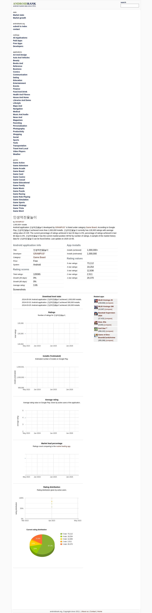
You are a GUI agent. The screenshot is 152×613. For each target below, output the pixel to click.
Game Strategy (19, 205)
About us (84, 611)
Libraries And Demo (22, 100)
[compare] (109, 303)
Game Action (19, 163)
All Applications (20, 38)
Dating (16, 77)
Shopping (17, 134)
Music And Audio (20, 114)
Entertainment (19, 83)
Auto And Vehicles (21, 58)
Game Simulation (21, 200)
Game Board (91, 227)
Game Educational (21, 183)
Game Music (18, 188)
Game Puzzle (19, 191)
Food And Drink (20, 92)
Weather (17, 154)
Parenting (17, 123)
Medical (16, 112)
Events (16, 86)
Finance (16, 89)
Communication (20, 75)
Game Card (18, 174)
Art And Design (20, 55)
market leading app (63, 446)
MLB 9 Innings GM (105, 306)
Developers (18, 46)
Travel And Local (20, 148)
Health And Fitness (21, 94)
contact (16, 29)
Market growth (19, 18)
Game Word (18, 211)
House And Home (21, 97)
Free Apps (17, 43)
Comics (16, 72)
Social (16, 137)
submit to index (20, 26)
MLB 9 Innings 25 (105, 300)
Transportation (19, 146)
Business (17, 69)
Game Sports (19, 202)
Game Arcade (19, 168)
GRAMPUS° (19, 222)
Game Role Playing (21, 197)
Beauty (16, 60)
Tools (15, 143)
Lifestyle (17, 103)
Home (99, 611)
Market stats (18, 15)
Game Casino (19, 177)
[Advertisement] (81, 4)
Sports (16, 140)
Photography (19, 129)
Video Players (19, 151)
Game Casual (19, 180)
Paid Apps (17, 40)
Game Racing (19, 194)
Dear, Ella (102, 322)
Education (17, 80)
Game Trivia (18, 208)
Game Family (19, 185)
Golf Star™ (102, 328)
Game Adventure (20, 165)
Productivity (18, 131)
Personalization (20, 126)
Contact (93, 611)
